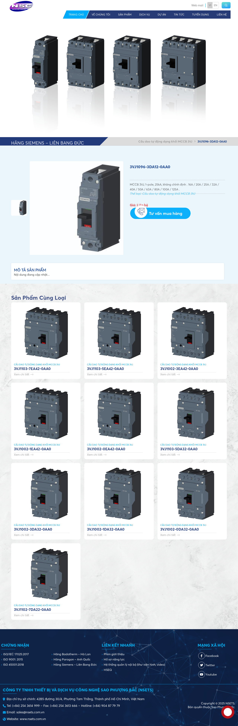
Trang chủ (76, 14)
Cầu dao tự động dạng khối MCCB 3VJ (165, 141)
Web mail (197, 5)
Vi (210, 5)
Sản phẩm (124, 14)
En (215, 5)
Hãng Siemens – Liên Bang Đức (75, 664)
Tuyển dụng (200, 14)
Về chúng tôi (101, 14)
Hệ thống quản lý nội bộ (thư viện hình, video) (134, 664)
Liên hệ (222, 14)
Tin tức (179, 14)
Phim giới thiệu (114, 654)
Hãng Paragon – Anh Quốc (72, 659)
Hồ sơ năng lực (114, 659)
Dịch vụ (144, 14)
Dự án (162, 14)
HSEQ (108, 670)
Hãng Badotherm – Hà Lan (72, 654)
